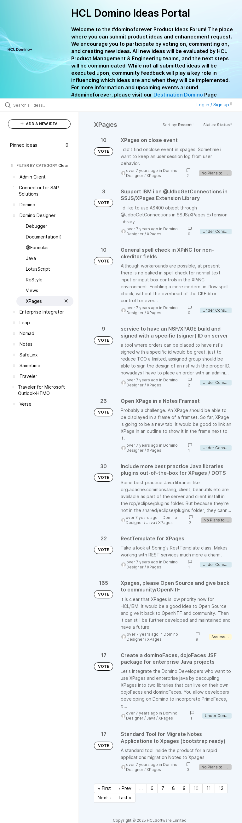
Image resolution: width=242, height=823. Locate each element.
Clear (63, 165)
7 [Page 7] (162, 788)
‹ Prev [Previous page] (125, 788)
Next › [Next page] (104, 797)
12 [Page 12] (221, 788)
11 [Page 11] (208, 788)
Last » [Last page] (125, 797)
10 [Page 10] (196, 788)
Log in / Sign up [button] (214, 104)
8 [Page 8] (173, 788)
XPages (154, 175)
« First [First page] (104, 788)
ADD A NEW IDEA (39, 123)
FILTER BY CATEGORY (33, 165)
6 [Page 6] (152, 788)
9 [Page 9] (184, 788)
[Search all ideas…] (42, 105)
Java (150, 522)
